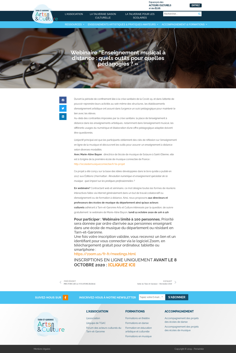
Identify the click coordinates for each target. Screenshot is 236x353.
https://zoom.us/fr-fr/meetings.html (105, 254)
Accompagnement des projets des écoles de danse (182, 320)
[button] (63, 100)
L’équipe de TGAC (96, 323)
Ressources (73, 24)
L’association (74, 14)
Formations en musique (138, 336)
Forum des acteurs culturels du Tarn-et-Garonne (103, 329)
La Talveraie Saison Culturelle (103, 16)
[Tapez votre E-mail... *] (152, 297)
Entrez (196, 5)
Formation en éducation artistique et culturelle (138, 329)
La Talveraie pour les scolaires (139, 16)
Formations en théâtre (137, 318)
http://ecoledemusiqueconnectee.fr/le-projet (99, 164)
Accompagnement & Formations (183, 24)
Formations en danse (137, 323)
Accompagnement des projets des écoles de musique (182, 328)
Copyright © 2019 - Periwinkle (189, 349)
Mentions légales (42, 349)
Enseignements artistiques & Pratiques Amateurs (122, 24)
